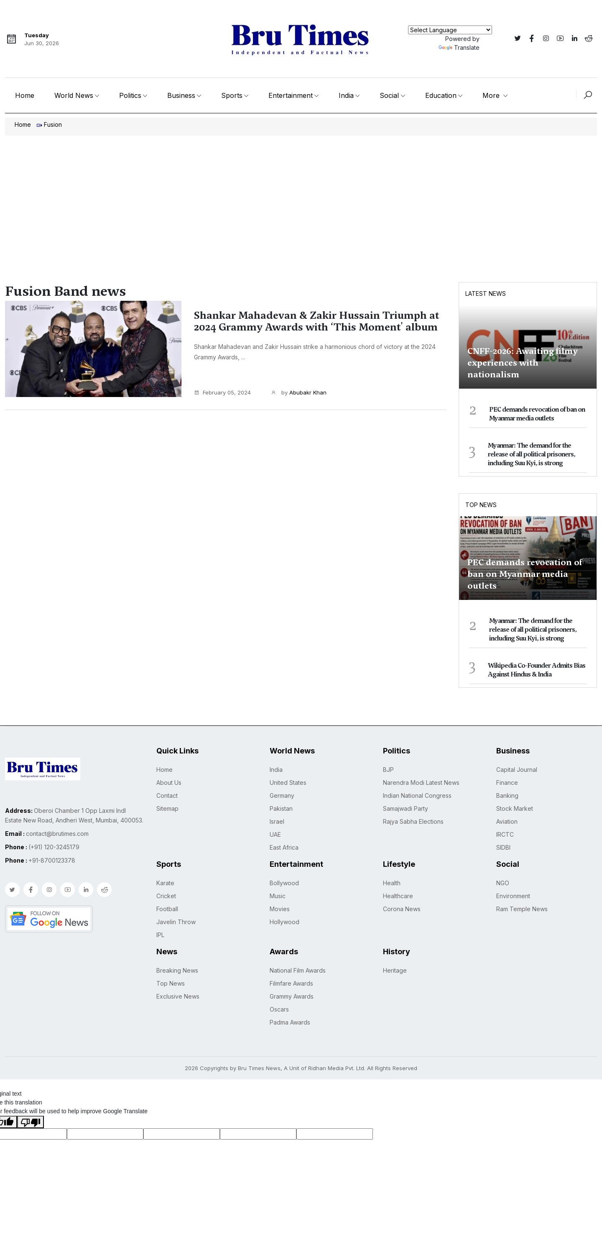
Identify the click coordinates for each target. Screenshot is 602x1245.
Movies (280, 908)
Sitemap (167, 808)
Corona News (402, 908)
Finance (507, 782)
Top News (481, 504)
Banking (507, 795)
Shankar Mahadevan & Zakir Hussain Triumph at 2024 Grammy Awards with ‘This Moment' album (316, 321)
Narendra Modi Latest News (421, 782)
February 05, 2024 (222, 392)
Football (167, 908)
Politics (130, 95)
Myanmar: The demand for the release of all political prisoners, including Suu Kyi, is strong (531, 454)
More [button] (492, 95)
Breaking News (177, 970)
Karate (165, 882)
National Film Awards (298, 970)
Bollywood (284, 882)
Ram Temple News (522, 908)
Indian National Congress (417, 795)
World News (73, 95)
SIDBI (503, 847)
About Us (168, 782)
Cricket (166, 895)
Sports (231, 95)
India (346, 95)
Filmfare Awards (291, 983)
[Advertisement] (301, 198)
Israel (277, 821)
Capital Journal (516, 769)
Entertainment (290, 95)
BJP (388, 769)
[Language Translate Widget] (450, 30)
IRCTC (505, 834)
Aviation (507, 821)
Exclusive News (177, 996)
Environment (513, 895)
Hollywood (284, 921)
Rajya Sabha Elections (413, 821)
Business (181, 95)
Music (278, 895)
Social (389, 95)
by (299, 393)
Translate (459, 47)
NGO (502, 882)
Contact (167, 795)
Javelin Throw (176, 921)
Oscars (279, 1009)
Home (24, 95)
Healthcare (398, 895)
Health (391, 882)
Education (441, 95)
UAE (275, 834)
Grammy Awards (292, 996)
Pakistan (281, 808)
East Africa (284, 847)
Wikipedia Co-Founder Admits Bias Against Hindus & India (536, 670)
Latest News (485, 293)
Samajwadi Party (405, 808)
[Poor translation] (30, 1122)
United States (288, 782)
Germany (282, 795)
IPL (160, 934)
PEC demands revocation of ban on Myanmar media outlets (537, 414)
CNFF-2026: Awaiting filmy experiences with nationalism (522, 362)
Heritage (395, 970)
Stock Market (514, 808)
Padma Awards (290, 1022)
